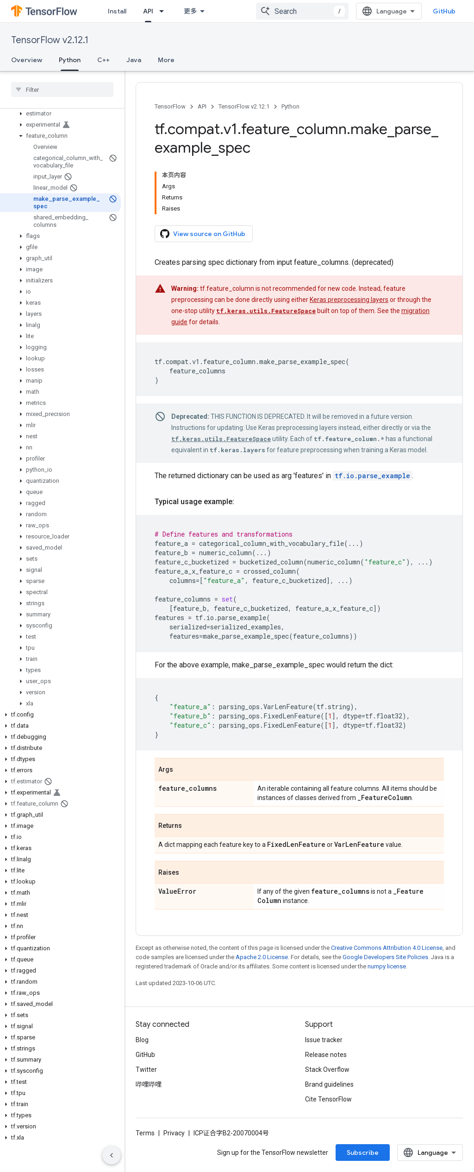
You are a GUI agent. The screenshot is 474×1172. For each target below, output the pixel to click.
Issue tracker (324, 1040)
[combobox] (302, 11)
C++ (103, 60)
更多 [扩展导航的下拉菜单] (190, 11)
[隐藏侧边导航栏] (111, 1155)
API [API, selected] (148, 11)
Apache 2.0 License (262, 957)
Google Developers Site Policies (385, 957)
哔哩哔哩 (149, 1084)
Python (290, 106)
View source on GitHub (202, 233)
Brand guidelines (329, 1084)
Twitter (146, 1069)
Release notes (326, 1054)
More (166, 60)
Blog (142, 1040)
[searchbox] (62, 89)
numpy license (387, 966)
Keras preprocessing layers (349, 299)
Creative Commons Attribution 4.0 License (387, 947)
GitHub (444, 11)
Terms (145, 1133)
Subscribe (363, 1152)
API (202, 106)
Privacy (174, 1133)
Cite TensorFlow (328, 1099)
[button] (60, 113)
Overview (26, 60)
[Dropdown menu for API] (164, 11)
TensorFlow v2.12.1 (49, 40)
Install (117, 11)
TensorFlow (170, 106)
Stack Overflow (327, 1069)
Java (133, 60)
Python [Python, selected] (70, 60)
